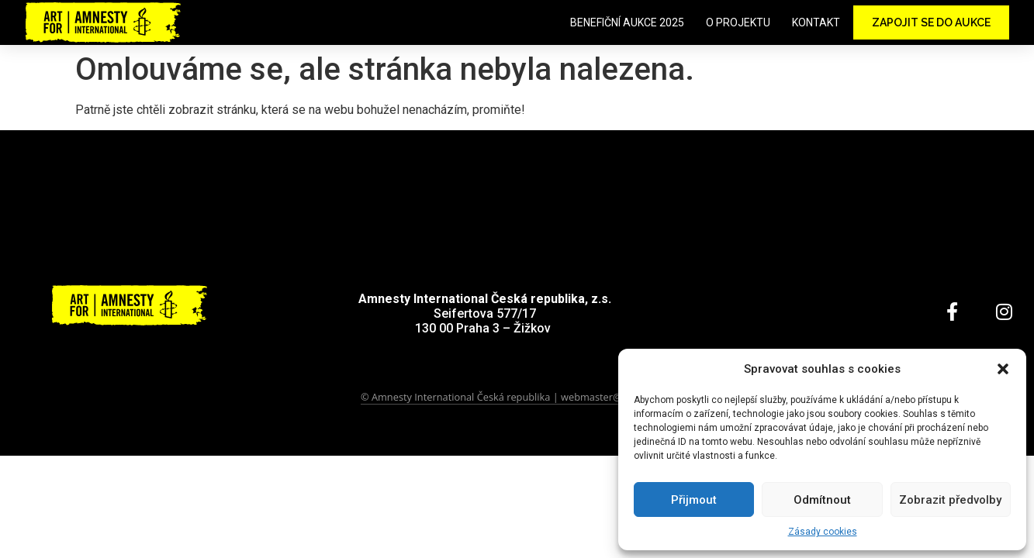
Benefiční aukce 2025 (627, 22)
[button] (1003, 369)
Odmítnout (822, 500)
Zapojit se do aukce (931, 22)
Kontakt (816, 22)
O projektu (738, 22)
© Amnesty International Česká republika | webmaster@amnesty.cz (517, 397)
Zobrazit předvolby (950, 500)
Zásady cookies (822, 531)
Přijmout (694, 500)
